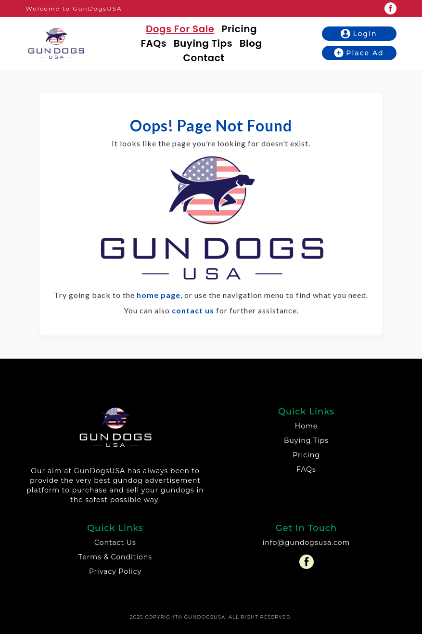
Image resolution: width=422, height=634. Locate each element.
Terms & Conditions (115, 557)
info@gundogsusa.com (306, 542)
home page (158, 294)
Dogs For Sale (180, 29)
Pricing (239, 29)
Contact (204, 58)
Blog (251, 43)
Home (306, 426)
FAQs (154, 43)
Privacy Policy (115, 571)
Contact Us (115, 542)
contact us (193, 310)
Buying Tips (203, 43)
